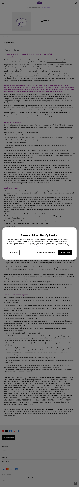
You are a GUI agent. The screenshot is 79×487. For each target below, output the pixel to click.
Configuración (13, 252)
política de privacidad (42, 247)
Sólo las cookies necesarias (46, 252)
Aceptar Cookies (65, 252)
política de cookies (24, 247)
